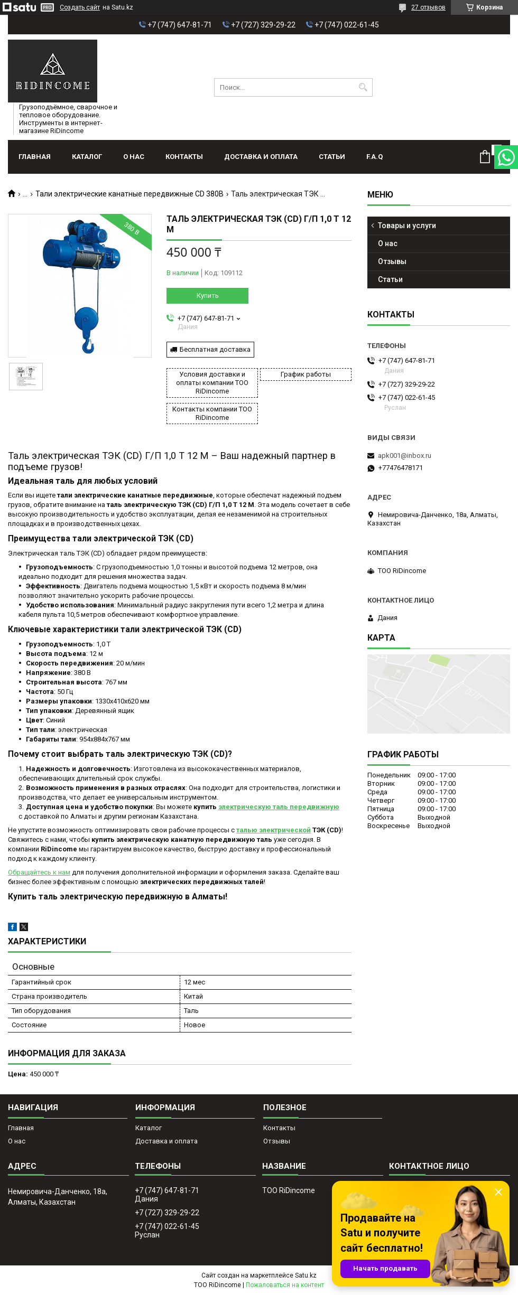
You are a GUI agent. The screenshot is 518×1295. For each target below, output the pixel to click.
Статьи (332, 157)
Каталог (87, 157)
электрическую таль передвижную (278, 807)
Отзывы (392, 261)
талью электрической (273, 830)
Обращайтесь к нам (39, 872)
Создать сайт (80, 7)
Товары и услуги (407, 225)
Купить (208, 295)
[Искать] (363, 87)
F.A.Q (374, 157)
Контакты (184, 157)
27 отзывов (428, 7)
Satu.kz (306, 1275)
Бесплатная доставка (215, 349)
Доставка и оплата (261, 157)
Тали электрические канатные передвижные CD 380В (129, 194)
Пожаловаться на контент (285, 1285)
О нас (133, 157)
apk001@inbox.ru (404, 455)
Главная (34, 157)
